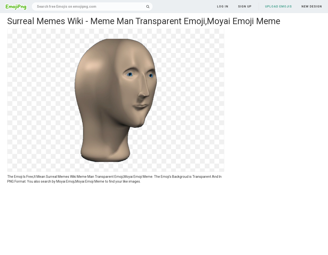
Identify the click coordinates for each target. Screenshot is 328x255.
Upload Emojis (278, 6)
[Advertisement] (115, 220)
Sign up (244, 6)
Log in (222, 6)
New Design (311, 6)
